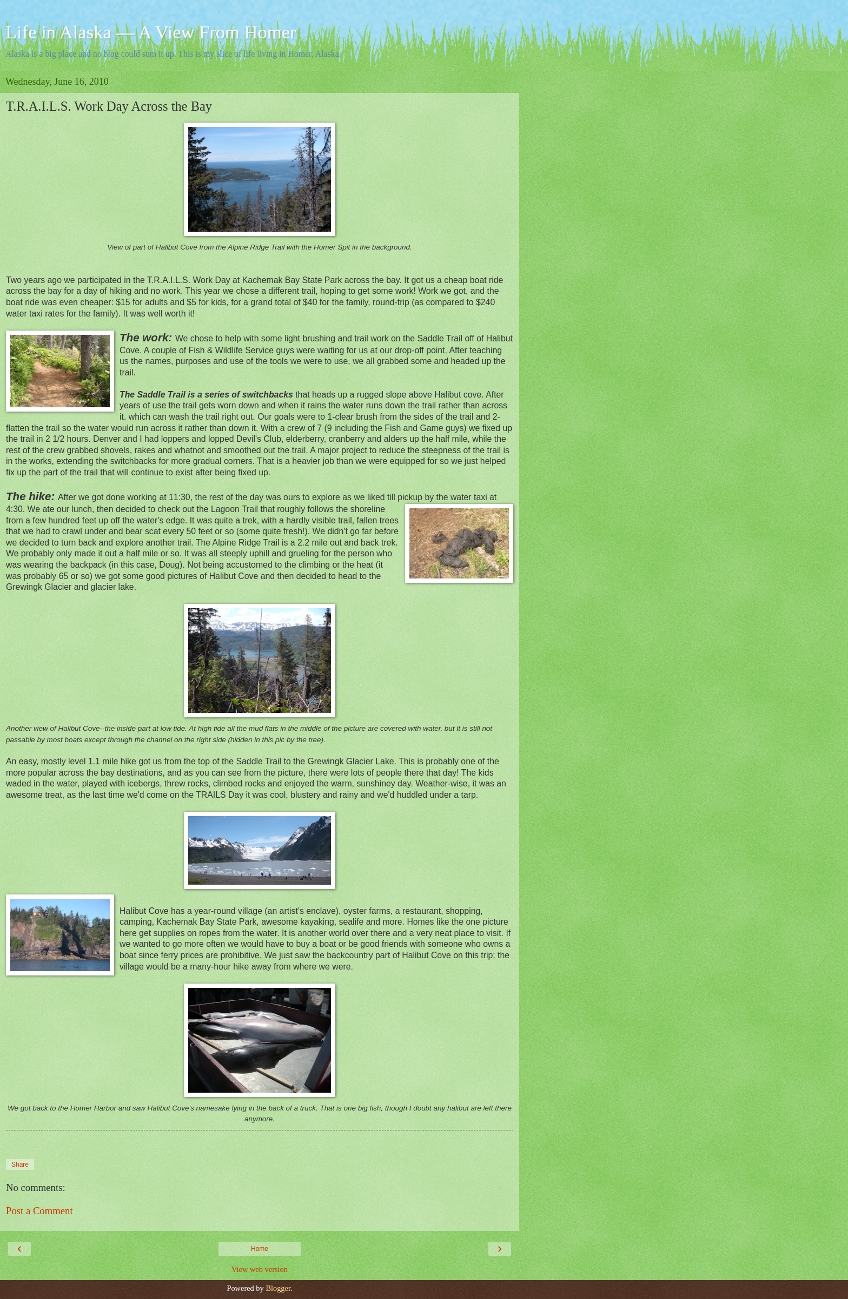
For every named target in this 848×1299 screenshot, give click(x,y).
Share (20, 1164)
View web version (259, 1269)
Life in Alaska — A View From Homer (150, 32)
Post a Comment (39, 1210)
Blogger (278, 1288)
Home (259, 1249)
